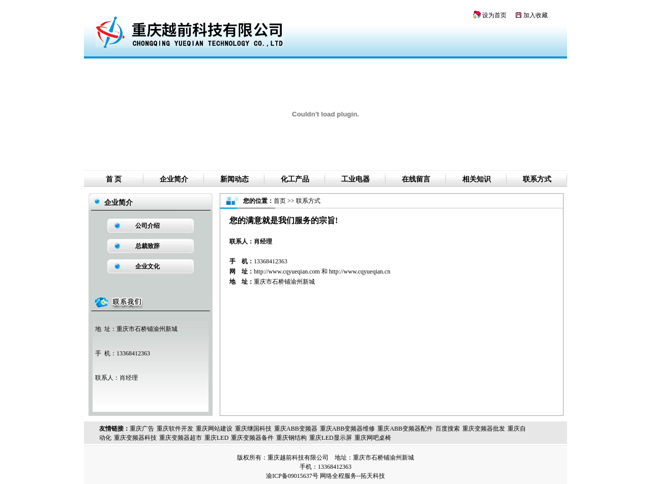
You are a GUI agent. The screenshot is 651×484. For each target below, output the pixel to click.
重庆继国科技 (253, 428)
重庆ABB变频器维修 (347, 428)
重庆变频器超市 (180, 437)
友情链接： (114, 428)
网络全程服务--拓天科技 (352, 475)
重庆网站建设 (214, 428)
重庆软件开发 (175, 428)
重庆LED (216, 437)
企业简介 (174, 179)
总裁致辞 (147, 246)
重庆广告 (142, 428)
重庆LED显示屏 (330, 437)
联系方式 (537, 179)
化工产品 (295, 179)
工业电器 (355, 179)
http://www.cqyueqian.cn (360, 271)
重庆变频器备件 (252, 437)
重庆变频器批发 (483, 428)
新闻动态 (234, 179)
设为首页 (494, 15)
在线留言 (416, 179)
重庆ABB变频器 (295, 428)
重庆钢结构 (291, 437)
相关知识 (476, 179)
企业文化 (147, 266)
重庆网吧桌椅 (372, 437)
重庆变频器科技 (135, 437)
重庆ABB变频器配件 (405, 428)
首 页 (114, 179)
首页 (280, 200)
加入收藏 (535, 15)
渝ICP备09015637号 (292, 475)
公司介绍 (147, 225)
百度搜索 (447, 428)
